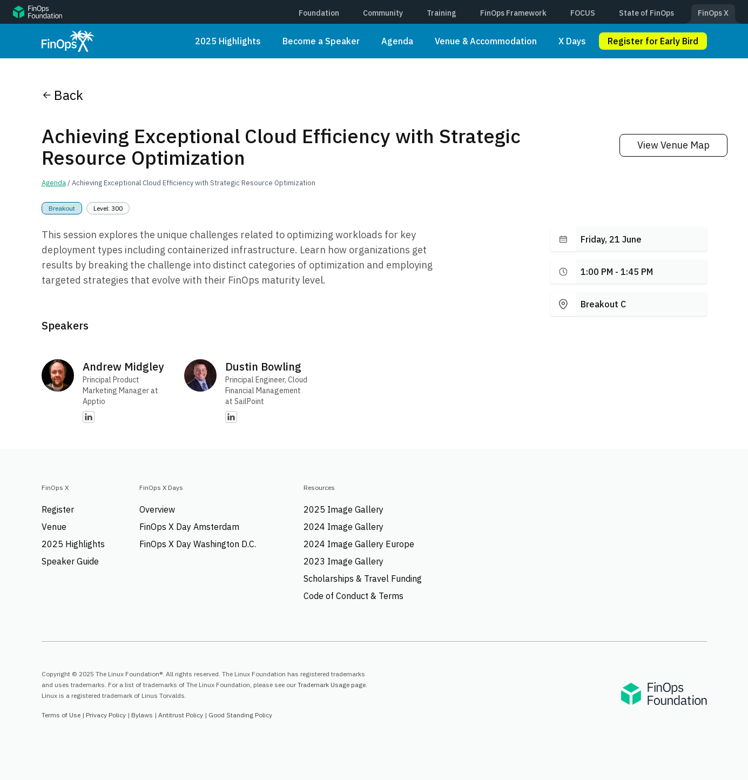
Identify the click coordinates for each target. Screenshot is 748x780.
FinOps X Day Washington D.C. (197, 544)
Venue (54, 526)
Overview (157, 509)
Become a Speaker (321, 41)
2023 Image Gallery (343, 561)
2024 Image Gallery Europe (359, 544)
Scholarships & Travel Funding (363, 578)
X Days (572, 41)
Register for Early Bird (653, 41)
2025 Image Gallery (343, 509)
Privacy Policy (106, 715)
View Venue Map (673, 145)
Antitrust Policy (180, 715)
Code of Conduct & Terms (353, 595)
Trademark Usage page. (332, 685)
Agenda (397, 41)
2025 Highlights (228, 41)
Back (62, 95)
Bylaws (142, 715)
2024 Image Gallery (343, 526)
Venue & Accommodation (486, 41)
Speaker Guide (70, 561)
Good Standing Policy (240, 715)
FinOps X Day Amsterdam (189, 526)
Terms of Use (61, 715)
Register (58, 509)
